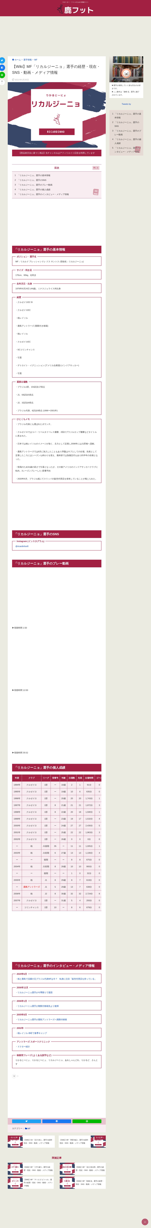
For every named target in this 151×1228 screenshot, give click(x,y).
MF (35, 60)
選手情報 (27, 60)
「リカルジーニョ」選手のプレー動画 (34, 185)
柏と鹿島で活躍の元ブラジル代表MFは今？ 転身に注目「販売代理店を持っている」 (57, 979)
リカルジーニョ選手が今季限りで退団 (35, 992)
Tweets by (126, 104)
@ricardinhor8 (21, 546)
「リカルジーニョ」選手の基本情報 (33, 175)
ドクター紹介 (24, 1046)
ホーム (16, 60)
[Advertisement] (75, 34)
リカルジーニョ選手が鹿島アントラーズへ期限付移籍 (42, 1019)
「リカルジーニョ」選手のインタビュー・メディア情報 (43, 194)
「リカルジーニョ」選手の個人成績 (33, 189)
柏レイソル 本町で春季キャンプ (32, 1033)
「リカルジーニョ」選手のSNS (31, 180)
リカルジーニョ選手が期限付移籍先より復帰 (38, 1006)
